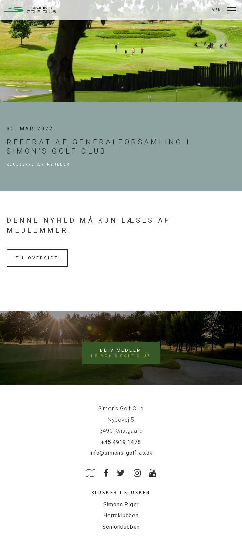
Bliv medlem (121, 353)
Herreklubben (121, 515)
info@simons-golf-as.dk (121, 453)
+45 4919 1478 (121, 442)
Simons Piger (121, 504)
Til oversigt (37, 257)
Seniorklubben (121, 527)
